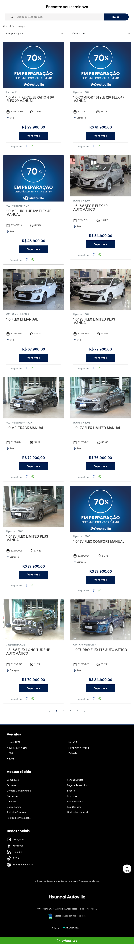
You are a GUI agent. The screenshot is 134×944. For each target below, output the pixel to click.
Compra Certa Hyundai (19, 791)
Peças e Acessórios (77, 785)
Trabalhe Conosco (16, 812)
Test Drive (72, 796)
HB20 (10, 753)
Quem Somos (14, 807)
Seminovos (13, 780)
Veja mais (33, 135)
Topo (127, 869)
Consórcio (12, 796)
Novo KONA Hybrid (78, 748)
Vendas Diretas (75, 780)
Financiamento (75, 801)
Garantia (11, 801)
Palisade (72, 753)
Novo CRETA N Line (17, 748)
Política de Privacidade (19, 818)
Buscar (116, 17)
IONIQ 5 (72, 742)
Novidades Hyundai (77, 812)
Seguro (71, 791)
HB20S (10, 759)
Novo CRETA (13, 742)
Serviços (11, 785)
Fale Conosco (74, 807)
